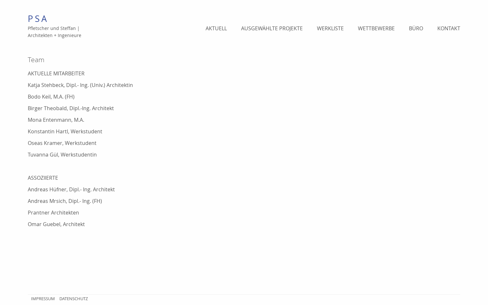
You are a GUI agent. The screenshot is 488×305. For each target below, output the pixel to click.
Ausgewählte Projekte (272, 28)
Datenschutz (73, 298)
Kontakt (448, 28)
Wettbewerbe (376, 28)
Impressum (43, 298)
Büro (416, 28)
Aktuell (216, 28)
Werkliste (330, 28)
